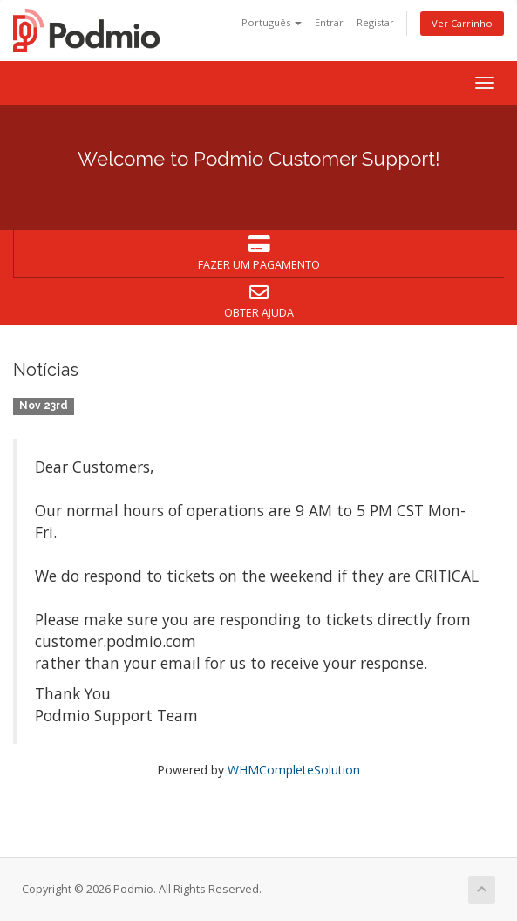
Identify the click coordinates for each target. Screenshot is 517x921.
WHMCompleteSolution (294, 769)
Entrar (329, 22)
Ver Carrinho (462, 23)
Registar (375, 22)
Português (271, 22)
